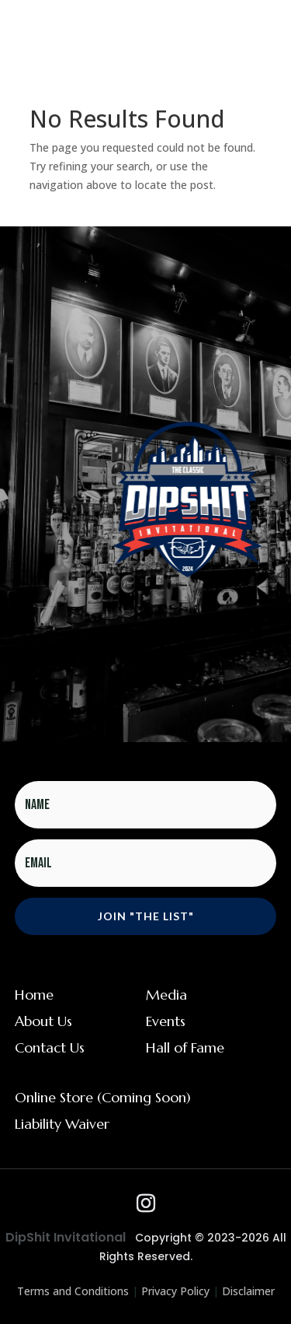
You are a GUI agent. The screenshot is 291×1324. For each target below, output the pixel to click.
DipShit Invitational (65, 1237)
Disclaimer (248, 1291)
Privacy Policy (175, 1291)
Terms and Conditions (73, 1291)
